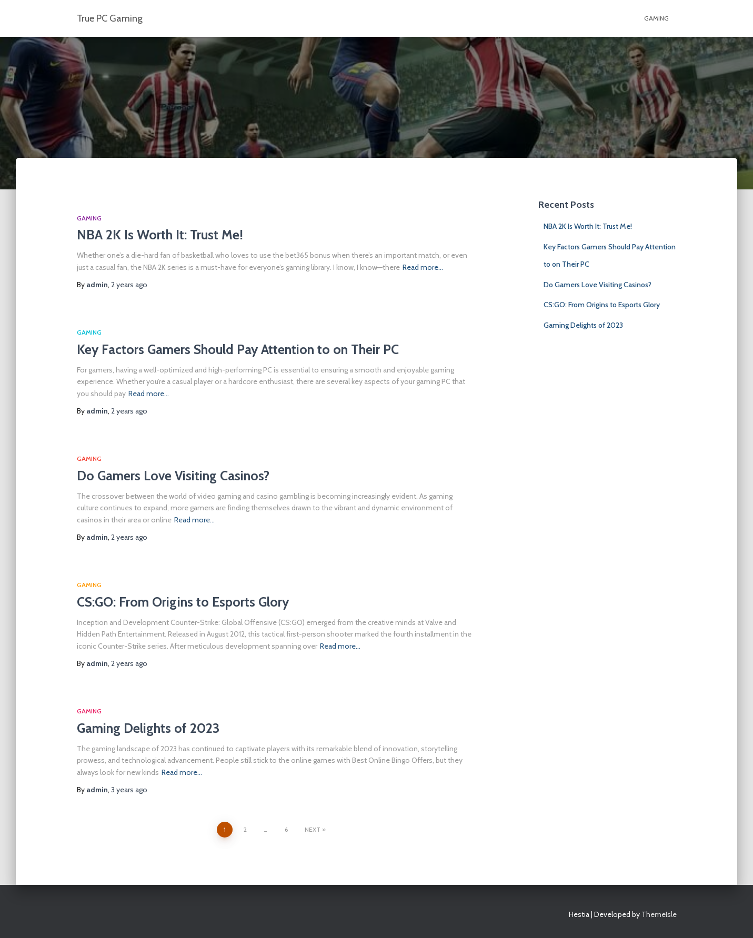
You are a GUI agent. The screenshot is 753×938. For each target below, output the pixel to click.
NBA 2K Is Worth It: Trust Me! (160, 235)
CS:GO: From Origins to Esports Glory (183, 602)
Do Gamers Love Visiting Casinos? (173, 475)
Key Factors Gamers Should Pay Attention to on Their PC (238, 349)
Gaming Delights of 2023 (148, 728)
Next (312, 829)
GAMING (656, 18)
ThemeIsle (659, 914)
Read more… (423, 267)
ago (129, 284)
